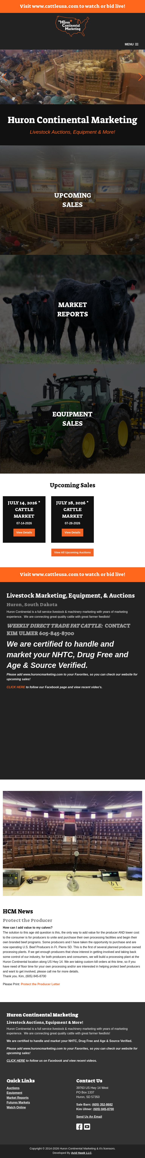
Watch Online (16, 1107)
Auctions (13, 1088)
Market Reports (18, 1097)
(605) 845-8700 (103, 1109)
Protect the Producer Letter (40, 984)
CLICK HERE (16, 687)
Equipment (14, 1092)
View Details (24, 532)
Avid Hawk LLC (81, 1152)
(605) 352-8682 (102, 1104)
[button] (140, 77)
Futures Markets (18, 1102)
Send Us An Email (89, 1116)
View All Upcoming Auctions (72, 552)
